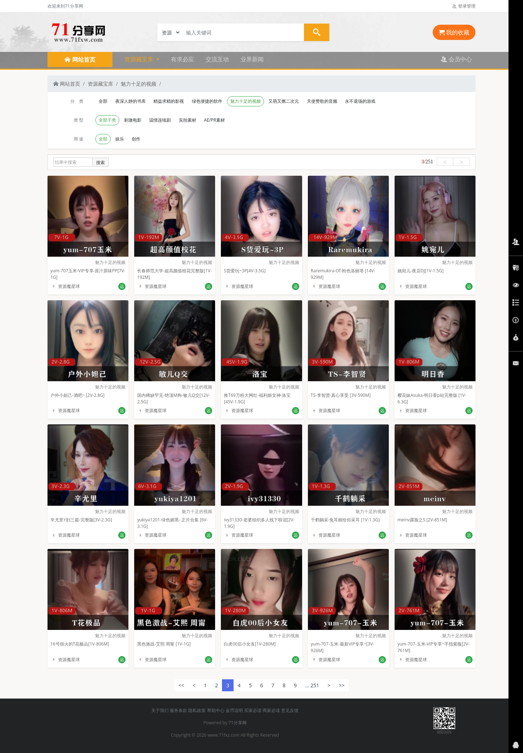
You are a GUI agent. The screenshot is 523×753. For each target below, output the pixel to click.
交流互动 (217, 59)
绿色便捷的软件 (207, 101)
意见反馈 (289, 710)
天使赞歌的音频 (322, 101)
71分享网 (237, 723)
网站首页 (66, 83)
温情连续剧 (160, 120)
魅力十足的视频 (138, 83)
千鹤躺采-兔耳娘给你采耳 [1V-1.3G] (345, 520)
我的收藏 (454, 32)
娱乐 (119, 139)
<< (181, 685)
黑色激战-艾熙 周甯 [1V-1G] (163, 644)
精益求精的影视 (168, 101)
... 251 (312, 685)
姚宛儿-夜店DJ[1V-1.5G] (421, 271)
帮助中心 (216, 710)
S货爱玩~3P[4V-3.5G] (244, 271)
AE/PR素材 (214, 120)
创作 (136, 139)
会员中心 (456, 59)
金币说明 (234, 710)
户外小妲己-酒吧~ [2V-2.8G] (77, 395)
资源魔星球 (65, 286)
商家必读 (271, 710)
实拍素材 (187, 120)
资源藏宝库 (100, 83)
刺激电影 (132, 120)
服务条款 (178, 710)
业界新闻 (252, 59)
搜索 (100, 162)
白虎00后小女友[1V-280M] (250, 644)
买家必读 (253, 710)
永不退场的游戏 (360, 101)
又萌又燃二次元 (283, 101)
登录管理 (463, 6)
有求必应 (182, 59)
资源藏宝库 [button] (139, 59)
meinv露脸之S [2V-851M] (422, 520)
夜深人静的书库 (130, 101)
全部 (103, 101)
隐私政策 (197, 710)
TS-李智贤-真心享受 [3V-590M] (341, 395)
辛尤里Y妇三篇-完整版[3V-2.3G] (81, 520)
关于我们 (160, 710)
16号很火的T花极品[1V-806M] (79, 644)
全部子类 (107, 120)
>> (342, 685)
